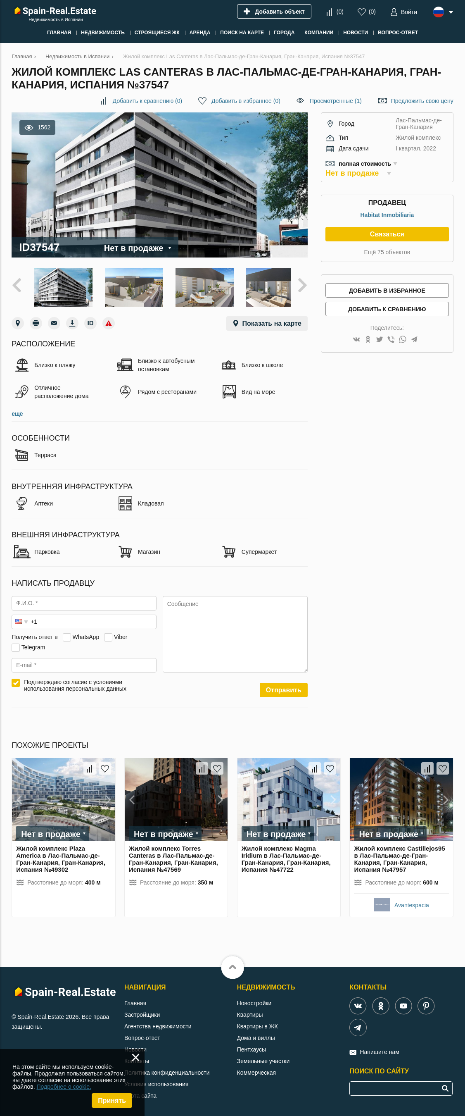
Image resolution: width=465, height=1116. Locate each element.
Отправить (283, 686)
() (340, 11)
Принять (112, 1100)
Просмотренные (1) (336, 101)
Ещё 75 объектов (387, 252)
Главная (135, 1000)
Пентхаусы (251, 1046)
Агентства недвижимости (158, 1023)
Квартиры (250, 1011)
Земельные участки (263, 1057)
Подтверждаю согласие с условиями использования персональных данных (75, 682)
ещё (17, 410)
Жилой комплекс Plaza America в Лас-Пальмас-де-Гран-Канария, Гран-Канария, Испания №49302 (60, 856)
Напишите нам (379, 1048)
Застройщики (142, 1011)
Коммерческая (256, 1069)
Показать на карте (271, 320)
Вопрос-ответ (142, 1034)
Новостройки (254, 1000)
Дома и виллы (256, 1034)
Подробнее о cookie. (63, 1086)
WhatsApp (86, 633)
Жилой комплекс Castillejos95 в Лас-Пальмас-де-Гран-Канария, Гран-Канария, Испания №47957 (399, 856)
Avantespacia (411, 902)
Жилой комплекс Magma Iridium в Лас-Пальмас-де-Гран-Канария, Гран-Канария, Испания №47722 (286, 856)
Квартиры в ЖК (257, 1023)
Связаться (387, 234)
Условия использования (156, 1081)
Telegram (33, 644)
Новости (135, 1046)
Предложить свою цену (422, 101)
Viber (120, 633)
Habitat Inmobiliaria (387, 215)
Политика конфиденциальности (167, 1069)
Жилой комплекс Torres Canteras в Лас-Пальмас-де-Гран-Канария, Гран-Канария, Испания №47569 (173, 856)
